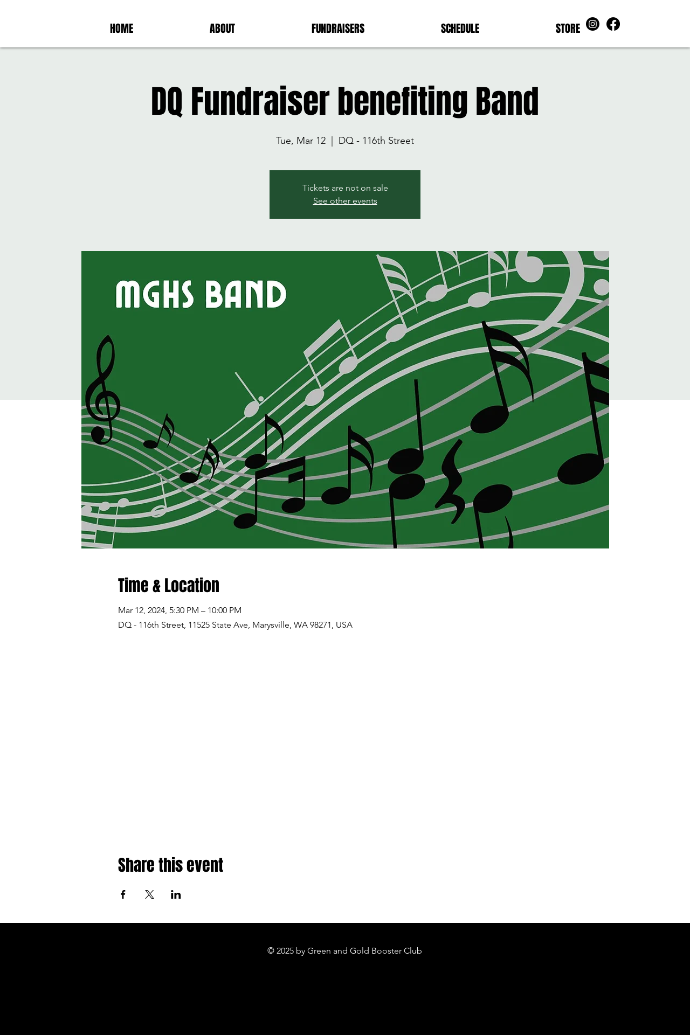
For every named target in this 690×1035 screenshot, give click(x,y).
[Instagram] (592, 24)
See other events (345, 201)
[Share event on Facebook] (123, 894)
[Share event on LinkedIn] (176, 894)
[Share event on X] (149, 894)
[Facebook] (613, 24)
